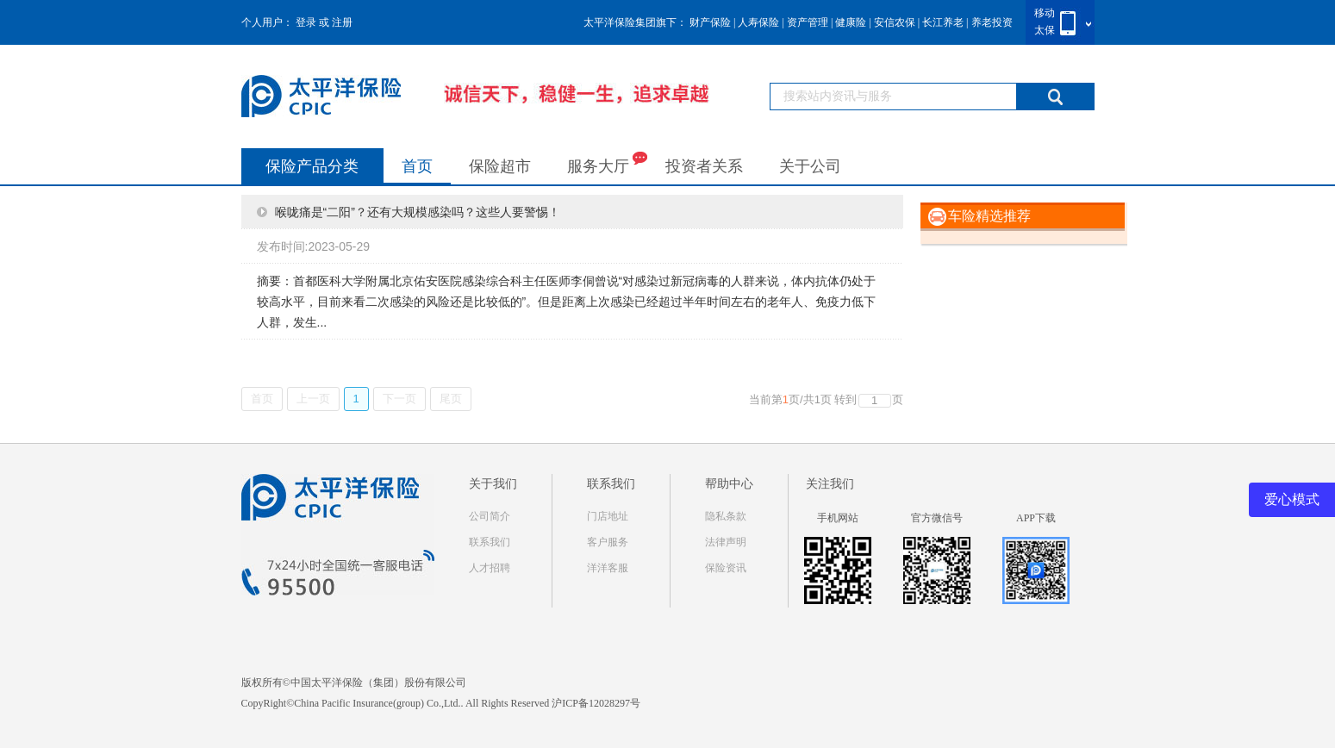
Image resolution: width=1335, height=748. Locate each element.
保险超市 (500, 166)
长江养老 (943, 22)
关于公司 (810, 166)
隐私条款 (725, 516)
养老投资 (992, 22)
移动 (1044, 13)
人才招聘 (489, 568)
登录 (306, 22)
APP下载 (1036, 518)
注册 (342, 22)
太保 (1044, 30)
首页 (417, 166)
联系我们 (489, 542)
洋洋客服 (607, 568)
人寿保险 (758, 22)
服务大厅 (607, 162)
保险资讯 (725, 568)
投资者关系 (704, 166)
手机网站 (837, 518)
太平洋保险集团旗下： (635, 22)
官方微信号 (937, 518)
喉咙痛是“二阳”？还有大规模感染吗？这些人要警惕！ (417, 212)
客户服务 (607, 542)
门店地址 (607, 516)
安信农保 (894, 22)
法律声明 (725, 542)
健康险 (850, 22)
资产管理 (807, 22)
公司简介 (489, 516)
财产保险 (710, 22)
